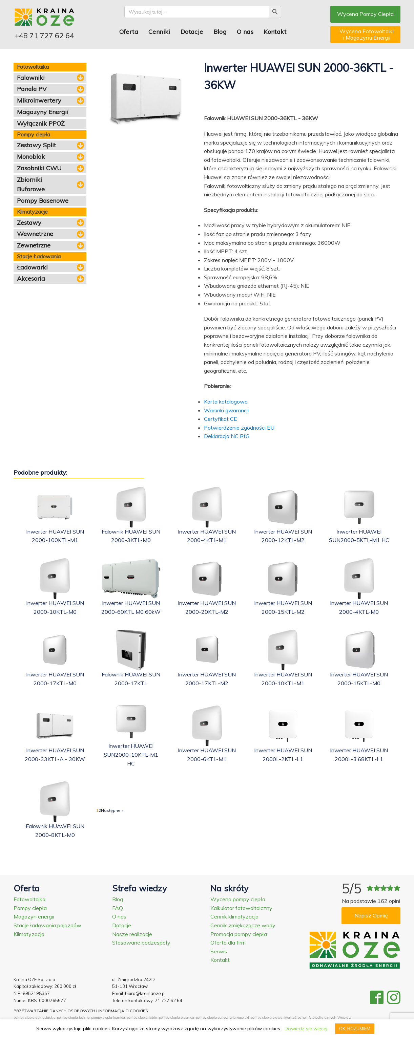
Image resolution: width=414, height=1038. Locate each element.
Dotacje (192, 32)
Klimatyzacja (29, 934)
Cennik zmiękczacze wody (242, 925)
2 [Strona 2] (100, 810)
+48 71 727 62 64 (44, 35)
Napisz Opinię (371, 915)
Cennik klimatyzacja (234, 916)
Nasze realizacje (132, 934)
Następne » (112, 810)
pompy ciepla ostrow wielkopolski (222, 1017)
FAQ (117, 908)
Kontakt (275, 32)
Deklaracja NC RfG (226, 436)
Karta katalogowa (226, 401)
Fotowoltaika (29, 899)
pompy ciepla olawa (267, 1017)
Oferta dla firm (228, 942)
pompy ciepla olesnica (176, 1017)
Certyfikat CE (220, 418)
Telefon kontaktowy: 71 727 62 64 (147, 1000)
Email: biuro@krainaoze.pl (139, 993)
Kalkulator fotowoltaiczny (241, 908)
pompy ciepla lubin (142, 1017)
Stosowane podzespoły (141, 942)
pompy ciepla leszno (73, 1017)
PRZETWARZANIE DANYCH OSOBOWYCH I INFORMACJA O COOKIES (81, 1010)
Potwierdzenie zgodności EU (239, 427)
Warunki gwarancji (226, 410)
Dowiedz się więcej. (306, 1028)
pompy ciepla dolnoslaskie (34, 1017)
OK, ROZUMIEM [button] (354, 1028)
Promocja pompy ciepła (238, 934)
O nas (245, 32)
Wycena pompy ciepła (237, 899)
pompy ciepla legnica (108, 1017)
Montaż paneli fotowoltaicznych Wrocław (318, 1017)
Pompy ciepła (30, 908)
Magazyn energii (34, 916)
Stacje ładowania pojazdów (47, 925)
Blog (220, 32)
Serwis (218, 951)
